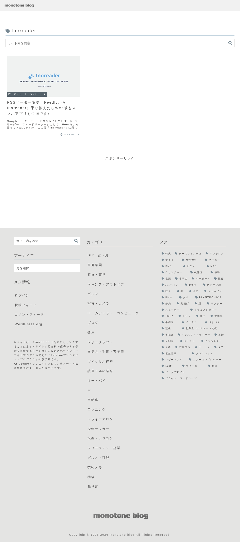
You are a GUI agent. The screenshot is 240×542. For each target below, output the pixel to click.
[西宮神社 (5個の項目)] (191, 260)
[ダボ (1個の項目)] (185, 297)
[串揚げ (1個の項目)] (168, 335)
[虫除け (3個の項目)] (198, 272)
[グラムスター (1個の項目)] (213, 341)
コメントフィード (29, 314)
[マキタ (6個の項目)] (169, 260)
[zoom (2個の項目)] (192, 285)
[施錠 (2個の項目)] (219, 279)
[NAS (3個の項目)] (215, 266)
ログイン (22, 295)
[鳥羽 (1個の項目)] (201, 316)
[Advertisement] (120, 189)
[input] (120, 43)
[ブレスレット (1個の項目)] (208, 353)
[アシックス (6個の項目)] (215, 254)
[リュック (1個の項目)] (202, 347)
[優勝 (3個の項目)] (217, 272)
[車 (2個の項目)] (181, 291)
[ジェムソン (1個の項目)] (214, 291)
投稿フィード (26, 305)
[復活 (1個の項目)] (219, 335)
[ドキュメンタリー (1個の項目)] (207, 310)
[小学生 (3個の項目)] (181, 279)
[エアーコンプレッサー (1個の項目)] (206, 360)
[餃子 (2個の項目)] (167, 291)
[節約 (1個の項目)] (167, 304)
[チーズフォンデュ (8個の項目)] (188, 254)
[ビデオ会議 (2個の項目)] (213, 285)
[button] (230, 43)
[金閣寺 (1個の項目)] (169, 341)
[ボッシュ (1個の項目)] (188, 341)
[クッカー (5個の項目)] (214, 260)
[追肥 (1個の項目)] (194, 291)
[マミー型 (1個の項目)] (193, 366)
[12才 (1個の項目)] (170, 366)
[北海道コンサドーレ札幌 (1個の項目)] (203, 328)
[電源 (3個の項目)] (166, 279)
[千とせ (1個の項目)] (185, 316)
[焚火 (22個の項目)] (166, 254)
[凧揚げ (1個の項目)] (183, 304)
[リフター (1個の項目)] (215, 304)
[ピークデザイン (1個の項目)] (193, 372)
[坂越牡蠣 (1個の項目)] (175, 353)
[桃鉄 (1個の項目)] (216, 366)
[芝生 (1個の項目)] (170, 328)
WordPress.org (28, 324)
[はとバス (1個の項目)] (214, 322)
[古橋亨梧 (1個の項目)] (183, 347)
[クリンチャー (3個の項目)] (174, 272)
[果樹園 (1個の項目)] (169, 322)
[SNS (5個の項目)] (170, 266)
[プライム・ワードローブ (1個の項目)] (193, 378)
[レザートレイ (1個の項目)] (173, 360)
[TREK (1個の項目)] (168, 316)
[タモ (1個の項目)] (219, 347)
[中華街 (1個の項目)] (217, 316)
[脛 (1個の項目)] (199, 304)
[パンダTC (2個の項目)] (171, 285)
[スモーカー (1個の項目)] (174, 310)
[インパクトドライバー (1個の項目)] (194, 335)
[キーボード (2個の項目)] (201, 279)
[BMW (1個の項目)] (168, 297)
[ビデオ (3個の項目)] (192, 266)
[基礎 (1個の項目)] (166, 347)
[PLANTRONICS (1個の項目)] (210, 297)
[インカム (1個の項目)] (191, 322)
